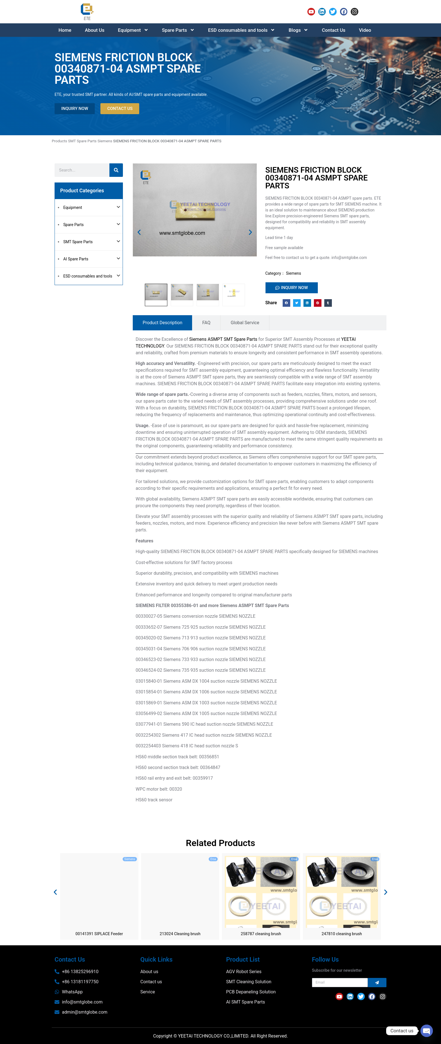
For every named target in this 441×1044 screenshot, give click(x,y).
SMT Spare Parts (82, 141)
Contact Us (333, 30)
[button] (139, 232)
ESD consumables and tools (241, 30)
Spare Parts (178, 30)
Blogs (298, 30)
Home (64, 30)
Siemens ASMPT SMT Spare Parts (223, 339)
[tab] (162, 322)
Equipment (133, 30)
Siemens (105, 141)
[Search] (116, 170)
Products (59, 141)
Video (365, 30)
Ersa (213, 859)
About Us (95, 30)
